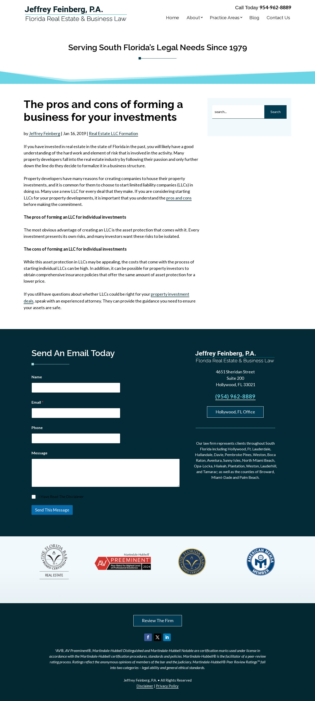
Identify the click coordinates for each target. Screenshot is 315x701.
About (193, 17)
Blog (254, 17)
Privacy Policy (167, 686)
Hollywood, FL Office (235, 411)
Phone (37, 427)
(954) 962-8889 (235, 396)
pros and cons (179, 197)
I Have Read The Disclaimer (61, 496)
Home (172, 17)
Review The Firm (157, 620)
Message (39, 453)
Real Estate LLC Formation (113, 133)
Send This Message (52, 509)
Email (37, 402)
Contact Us (278, 17)
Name (37, 377)
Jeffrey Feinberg (44, 133)
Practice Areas (224, 17)
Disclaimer (144, 686)
